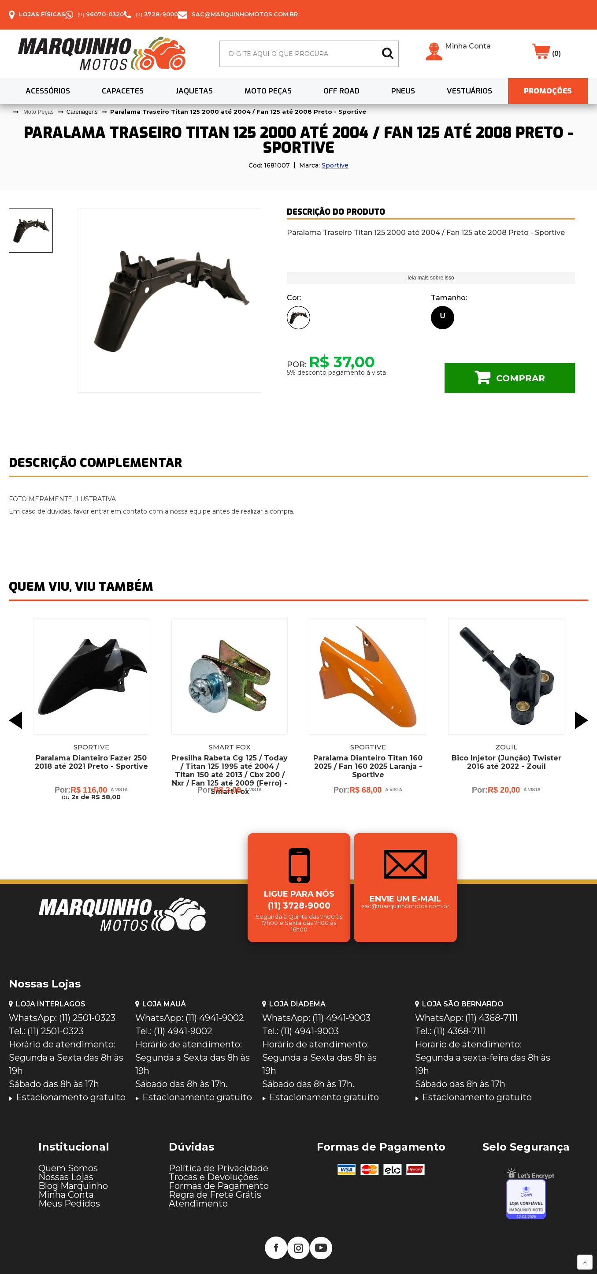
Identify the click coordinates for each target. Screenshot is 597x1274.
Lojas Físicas (42, 14)
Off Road (341, 91)
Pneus (403, 91)
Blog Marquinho (73, 1185)
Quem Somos (68, 1168)
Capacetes (123, 91)
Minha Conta (468, 46)
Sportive (335, 165)
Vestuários (469, 91)
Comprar (520, 378)
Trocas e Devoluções (213, 1177)
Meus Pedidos (69, 1203)
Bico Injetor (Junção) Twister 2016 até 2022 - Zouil (506, 762)
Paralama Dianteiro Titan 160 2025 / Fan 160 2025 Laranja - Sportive (368, 766)
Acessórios (48, 91)
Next (581, 720)
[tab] (31, 231)
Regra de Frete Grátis (215, 1194)
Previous (15, 720)
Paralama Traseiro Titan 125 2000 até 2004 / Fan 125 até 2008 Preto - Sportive (238, 111)
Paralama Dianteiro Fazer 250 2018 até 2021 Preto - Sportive (91, 762)
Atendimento (198, 1203)
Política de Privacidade (218, 1168)
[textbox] (309, 54)
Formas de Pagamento (219, 1185)
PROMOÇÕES (548, 91)
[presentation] (31, 231)
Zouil (506, 747)
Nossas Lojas (65, 1177)
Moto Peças (268, 91)
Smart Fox (230, 747)
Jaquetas (194, 91)
